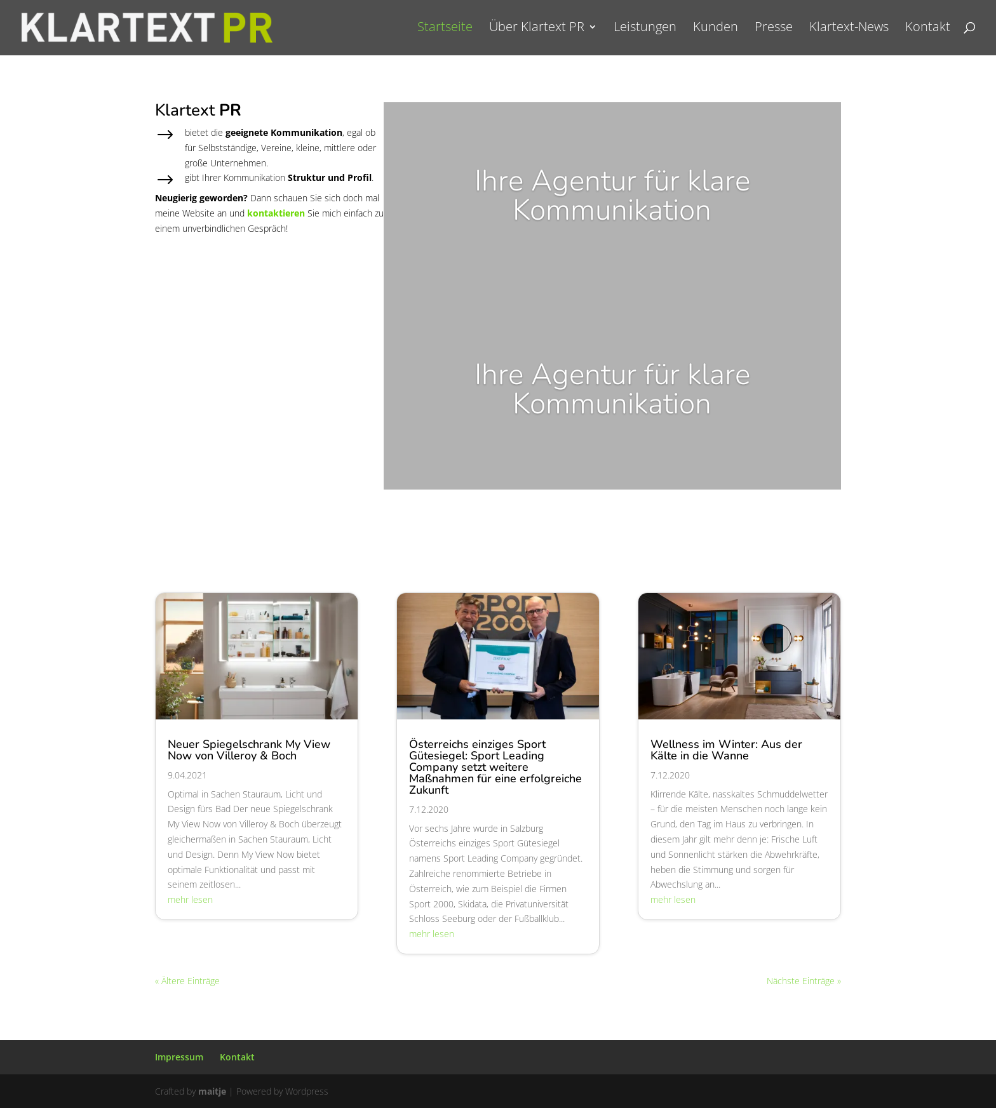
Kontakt (927, 30)
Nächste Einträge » (804, 981)
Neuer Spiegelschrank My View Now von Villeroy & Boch (249, 750)
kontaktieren (276, 213)
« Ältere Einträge (187, 981)
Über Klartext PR (536, 30)
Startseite (445, 30)
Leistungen (645, 30)
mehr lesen (190, 899)
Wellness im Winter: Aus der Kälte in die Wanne (726, 750)
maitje (212, 1091)
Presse (774, 30)
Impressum (179, 1057)
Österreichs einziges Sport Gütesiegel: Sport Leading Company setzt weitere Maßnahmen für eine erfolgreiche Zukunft (495, 767)
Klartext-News (849, 30)
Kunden (715, 30)
